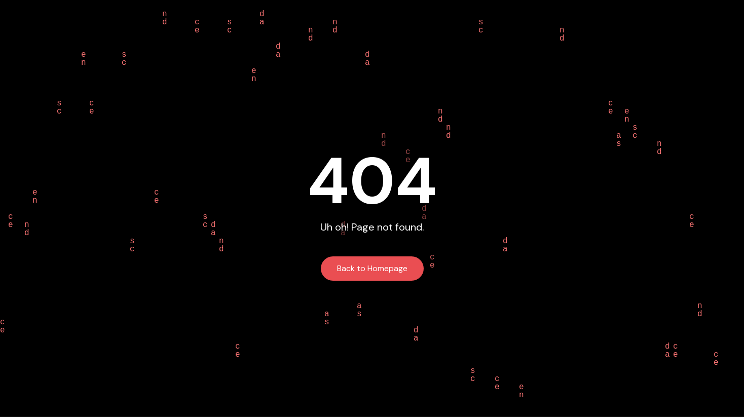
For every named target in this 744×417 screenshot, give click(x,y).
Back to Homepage (372, 268)
